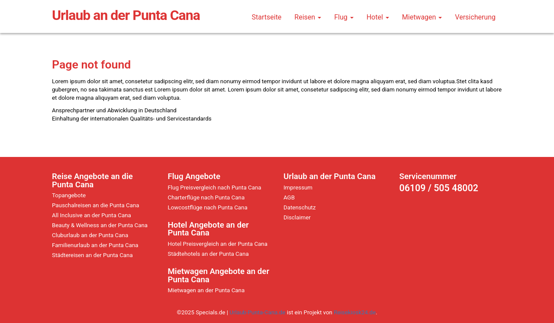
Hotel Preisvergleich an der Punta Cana (217, 244)
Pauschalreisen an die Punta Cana (95, 205)
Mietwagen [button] (422, 17)
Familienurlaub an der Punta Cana (95, 245)
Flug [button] (344, 17)
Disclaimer (297, 217)
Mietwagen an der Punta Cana (206, 290)
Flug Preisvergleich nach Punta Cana (214, 187)
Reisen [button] (307, 17)
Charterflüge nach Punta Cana (206, 197)
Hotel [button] (378, 17)
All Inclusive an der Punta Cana (91, 215)
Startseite (267, 17)
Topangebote (69, 195)
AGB (289, 197)
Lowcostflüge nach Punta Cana (208, 207)
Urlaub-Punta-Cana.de (257, 312)
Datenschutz (299, 207)
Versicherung (475, 17)
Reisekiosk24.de (355, 312)
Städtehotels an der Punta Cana (208, 254)
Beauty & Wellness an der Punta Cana (100, 225)
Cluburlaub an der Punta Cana (90, 235)
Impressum (297, 187)
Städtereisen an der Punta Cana (92, 255)
